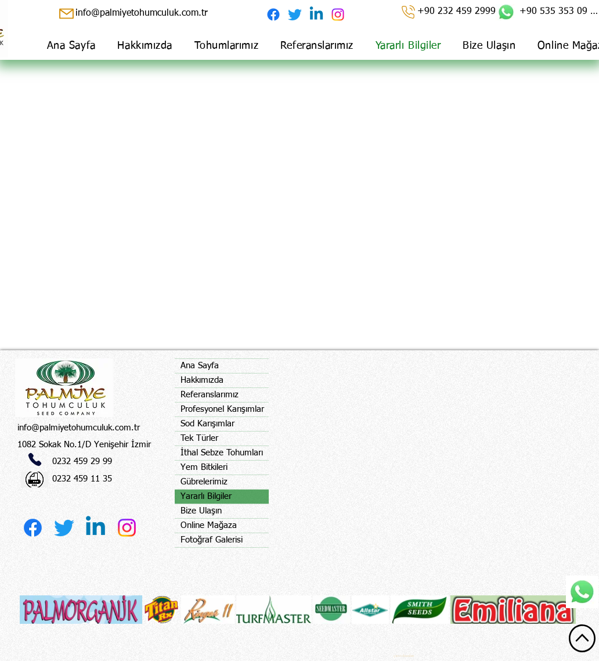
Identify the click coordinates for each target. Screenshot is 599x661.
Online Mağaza (209, 525)
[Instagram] (338, 14)
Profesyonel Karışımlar (222, 409)
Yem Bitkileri (204, 467)
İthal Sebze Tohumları (222, 452)
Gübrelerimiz (204, 481)
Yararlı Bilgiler (206, 496)
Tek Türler (199, 438)
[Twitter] (295, 14)
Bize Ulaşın (201, 510)
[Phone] (34, 459)
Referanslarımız (210, 394)
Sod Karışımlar (207, 423)
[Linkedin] (316, 14)
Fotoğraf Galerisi (212, 540)
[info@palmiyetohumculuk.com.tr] (140, 13)
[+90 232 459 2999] (447, 11)
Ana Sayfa (200, 365)
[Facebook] (273, 14)
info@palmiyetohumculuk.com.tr (78, 427)
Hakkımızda (202, 380)
